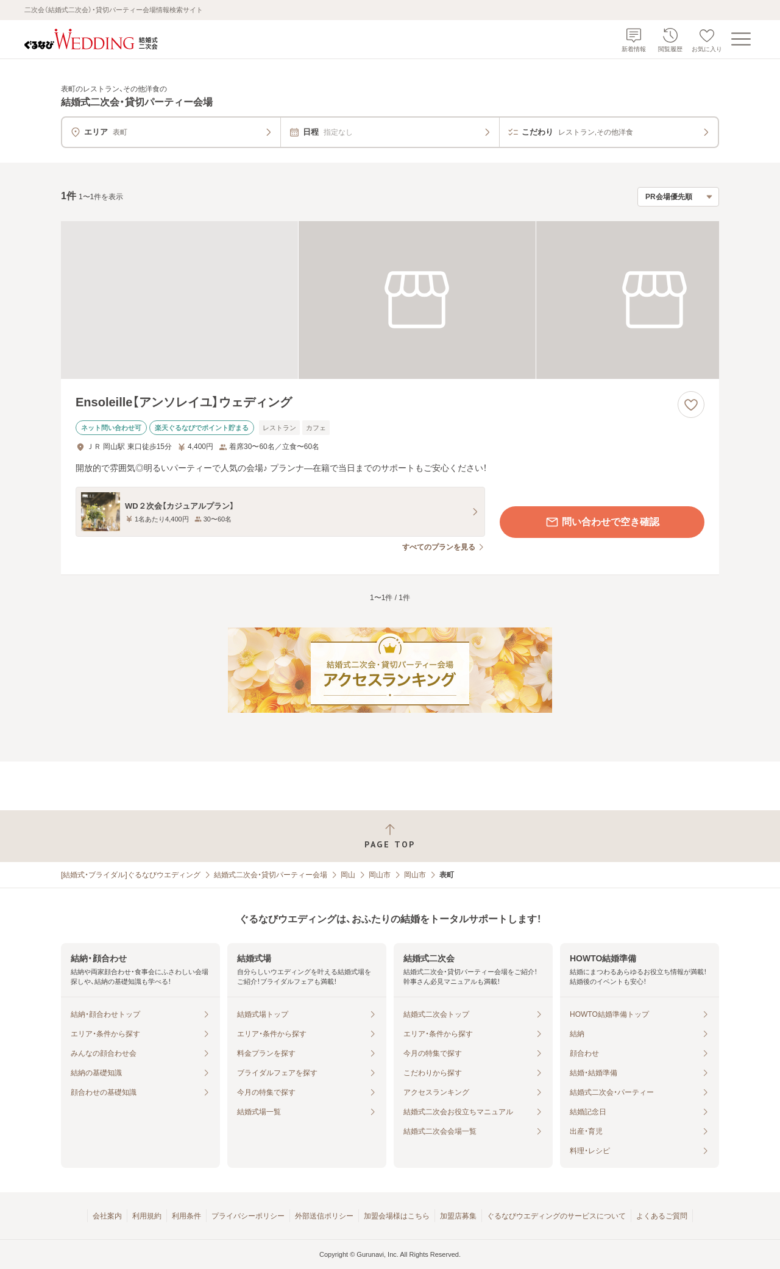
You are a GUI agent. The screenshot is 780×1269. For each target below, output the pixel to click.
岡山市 (380, 875)
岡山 (348, 875)
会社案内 (107, 1216)
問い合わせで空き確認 (602, 522)
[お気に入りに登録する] (691, 404)
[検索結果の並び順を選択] (678, 197)
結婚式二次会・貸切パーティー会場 (270, 875)
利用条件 (186, 1216)
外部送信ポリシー (324, 1216)
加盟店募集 (458, 1216)
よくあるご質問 (661, 1216)
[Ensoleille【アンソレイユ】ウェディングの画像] (390, 300)
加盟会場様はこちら (397, 1216)
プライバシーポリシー (248, 1216)
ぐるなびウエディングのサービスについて (556, 1216)
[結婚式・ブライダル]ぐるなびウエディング (130, 875)
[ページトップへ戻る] (390, 836)
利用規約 (146, 1216)
